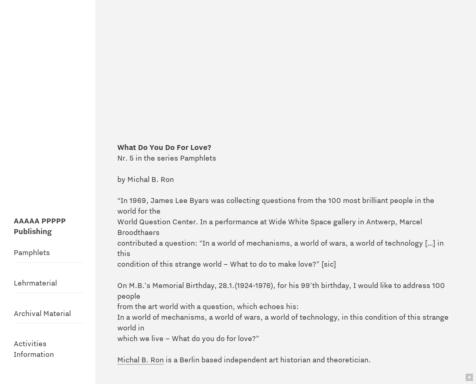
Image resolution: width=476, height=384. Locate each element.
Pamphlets (32, 252)
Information (34, 354)
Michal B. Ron (140, 359)
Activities (30, 343)
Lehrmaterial (35, 282)
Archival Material (42, 313)
